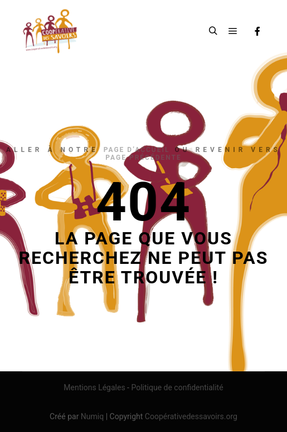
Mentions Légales (94, 387)
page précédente (143, 157)
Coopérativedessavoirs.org (191, 416)
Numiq (92, 416)
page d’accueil (137, 150)
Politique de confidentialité (177, 387)
